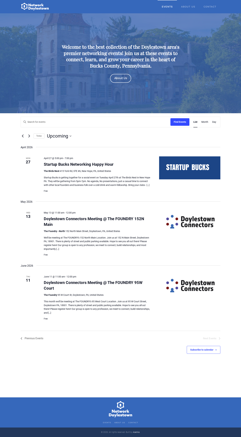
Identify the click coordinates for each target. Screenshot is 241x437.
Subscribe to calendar (201, 349)
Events (167, 6)
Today (39, 136)
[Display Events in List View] (195, 122)
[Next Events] (29, 136)
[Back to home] (35, 6)
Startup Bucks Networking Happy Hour (79, 164)
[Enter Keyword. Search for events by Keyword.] (95, 122)
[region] (120, 63)
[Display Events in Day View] (214, 122)
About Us (188, 6)
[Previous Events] (23, 136)
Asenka (136, 432)
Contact (210, 6)
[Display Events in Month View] (204, 122)
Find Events (180, 122)
